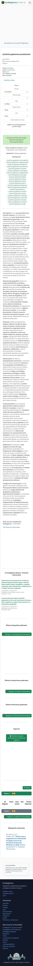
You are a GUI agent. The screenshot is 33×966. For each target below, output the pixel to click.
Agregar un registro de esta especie (17, 817)
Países (5, 936)
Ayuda (5, 918)
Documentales (7, 912)
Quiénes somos (8, 891)
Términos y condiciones (10, 920)
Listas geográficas (8, 944)
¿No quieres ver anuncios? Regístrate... (16, 43)
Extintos (5, 940)
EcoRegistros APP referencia (12, 930)
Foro (4, 909)
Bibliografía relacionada (16, 828)
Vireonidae (10, 68)
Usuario (16, 89)
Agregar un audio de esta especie (18, 691)
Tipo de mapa (16, 95)
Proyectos (6, 916)
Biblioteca (6, 934)
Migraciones (7, 914)
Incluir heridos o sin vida (18, 120)
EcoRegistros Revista (9, 932)
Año (16, 113)
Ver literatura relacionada (11, 527)
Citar (4, 896)
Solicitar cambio (9, 80)
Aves (7, 72)
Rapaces (5, 948)
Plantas (5, 905)
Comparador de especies (11, 938)
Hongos (5, 907)
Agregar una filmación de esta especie (17, 716)
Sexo (16, 101)
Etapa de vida (16, 107)
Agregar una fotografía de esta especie (16, 634)
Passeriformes (11, 70)
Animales (6, 903)
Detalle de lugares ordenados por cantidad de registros (16, 738)
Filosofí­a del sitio (8, 893)
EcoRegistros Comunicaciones (12, 927)
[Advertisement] (16, 23)
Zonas (5, 942)
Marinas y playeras (9, 946)
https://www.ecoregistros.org (14, 871)
